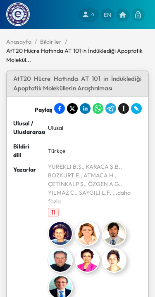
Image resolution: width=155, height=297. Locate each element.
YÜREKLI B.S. (65, 166)
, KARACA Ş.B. (101, 166)
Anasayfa (18, 41)
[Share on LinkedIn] (85, 108)
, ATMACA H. (98, 175)
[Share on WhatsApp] (98, 108)
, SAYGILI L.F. (93, 192)
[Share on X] (72, 108)
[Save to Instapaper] (123, 108)
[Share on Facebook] (59, 108)
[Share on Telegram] (110, 108)
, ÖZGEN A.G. (102, 184)
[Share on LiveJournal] (136, 108)
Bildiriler (51, 41)
